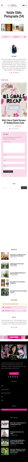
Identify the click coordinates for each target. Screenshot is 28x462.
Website (5, 166)
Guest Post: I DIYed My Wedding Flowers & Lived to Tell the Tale (18, 273)
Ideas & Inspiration (5, 389)
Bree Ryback (14, 56)
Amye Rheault (18, 126)
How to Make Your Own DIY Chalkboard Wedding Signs (17, 282)
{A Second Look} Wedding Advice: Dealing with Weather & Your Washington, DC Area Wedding (17, 441)
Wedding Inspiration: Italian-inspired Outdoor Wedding (17, 264)
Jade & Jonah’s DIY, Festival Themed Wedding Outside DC (18, 291)
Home (2, 386)
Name (4, 154)
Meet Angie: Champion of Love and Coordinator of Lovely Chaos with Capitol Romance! (17, 450)
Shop (2, 396)
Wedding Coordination (5, 393)
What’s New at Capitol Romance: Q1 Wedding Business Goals (14, 121)
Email (4, 160)
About (2, 400)
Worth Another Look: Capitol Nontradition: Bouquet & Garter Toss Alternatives (18, 255)
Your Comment (6, 141)
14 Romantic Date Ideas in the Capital (17, 432)
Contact (14, 373)
